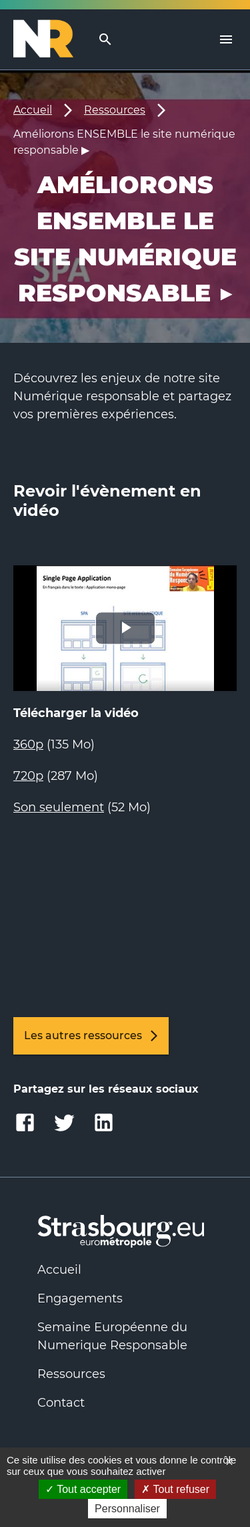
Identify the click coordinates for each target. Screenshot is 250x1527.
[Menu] (226, 39)
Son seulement (58, 807)
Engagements (80, 1298)
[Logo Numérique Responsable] (48, 39)
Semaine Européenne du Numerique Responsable (112, 1336)
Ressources (114, 110)
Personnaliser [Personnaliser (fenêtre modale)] (127, 1508)
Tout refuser (175, 1489)
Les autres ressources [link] (91, 1036)
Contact (61, 1402)
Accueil (32, 110)
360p (28, 744)
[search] (105, 39)
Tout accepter (83, 1489)
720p (28, 776)
